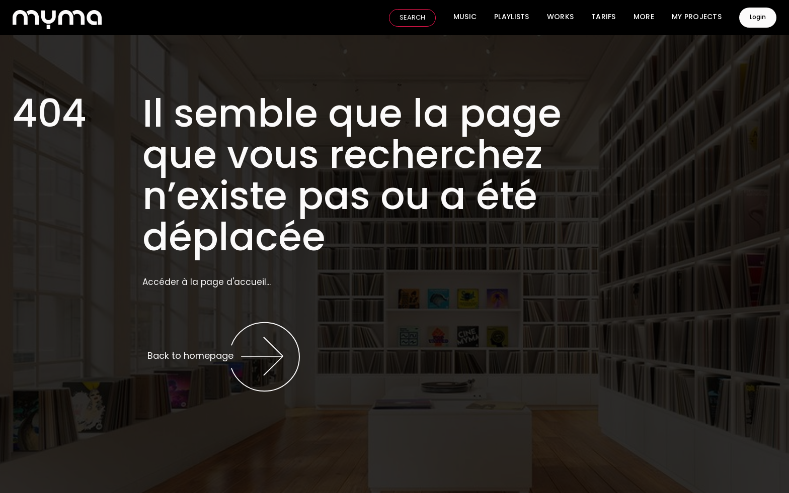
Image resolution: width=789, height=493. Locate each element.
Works (560, 17)
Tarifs (603, 17)
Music (465, 17)
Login (758, 18)
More (644, 17)
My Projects (697, 17)
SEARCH (412, 18)
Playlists (511, 17)
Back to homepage (223, 357)
